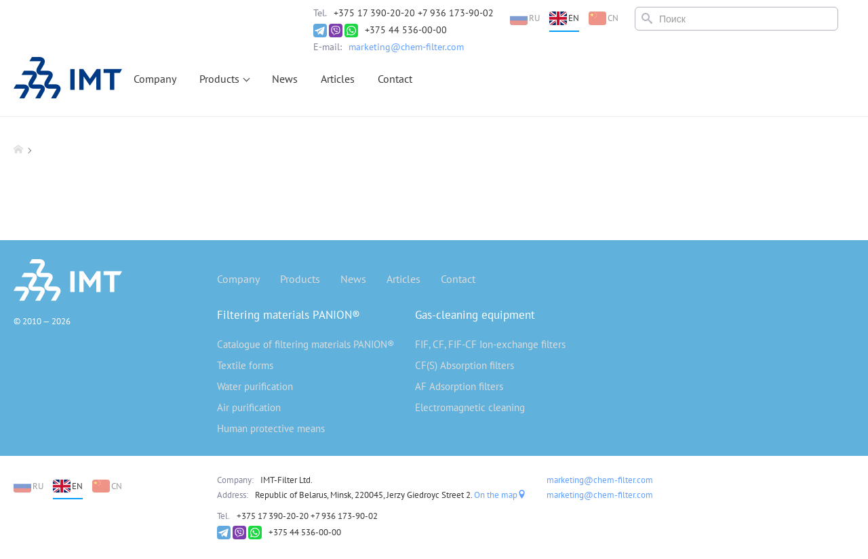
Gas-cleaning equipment (475, 314)
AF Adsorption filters (459, 386)
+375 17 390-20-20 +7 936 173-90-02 (414, 13)
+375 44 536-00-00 (406, 30)
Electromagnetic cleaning (470, 407)
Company (155, 78)
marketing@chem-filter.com (406, 47)
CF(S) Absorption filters (464, 365)
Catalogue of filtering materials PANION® (306, 344)
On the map (500, 495)
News (285, 78)
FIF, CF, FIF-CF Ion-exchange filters (490, 344)
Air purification (249, 407)
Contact (395, 78)
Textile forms (245, 365)
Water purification (255, 386)
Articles (338, 78)
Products (219, 78)
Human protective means (271, 428)
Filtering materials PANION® (288, 314)
